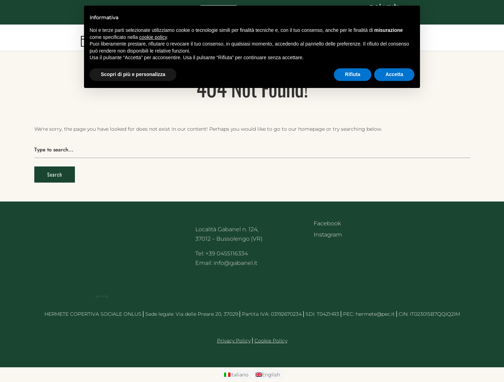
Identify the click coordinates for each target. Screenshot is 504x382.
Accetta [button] (394, 74)
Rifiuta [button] (352, 74)
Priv (221, 340)
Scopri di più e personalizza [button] (133, 74)
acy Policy (238, 340)
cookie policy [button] (153, 37)
